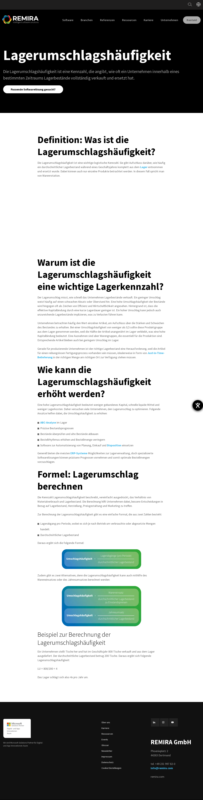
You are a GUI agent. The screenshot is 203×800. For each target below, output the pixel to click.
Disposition (114, 445)
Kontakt (190, 20)
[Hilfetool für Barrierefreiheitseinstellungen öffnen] (198, 405)
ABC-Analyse (48, 423)
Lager (143, 167)
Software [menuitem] (65, 20)
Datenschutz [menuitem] (108, 762)
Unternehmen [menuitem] (166, 20)
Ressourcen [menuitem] (126, 20)
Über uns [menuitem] (106, 722)
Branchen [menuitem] (84, 20)
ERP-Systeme (78, 453)
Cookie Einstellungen (111, 768)
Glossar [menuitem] (105, 745)
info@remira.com (162, 768)
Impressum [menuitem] (107, 756)
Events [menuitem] (105, 739)
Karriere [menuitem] (146, 20)
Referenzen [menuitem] (105, 20)
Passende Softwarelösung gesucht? (33, 89)
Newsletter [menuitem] (107, 751)
